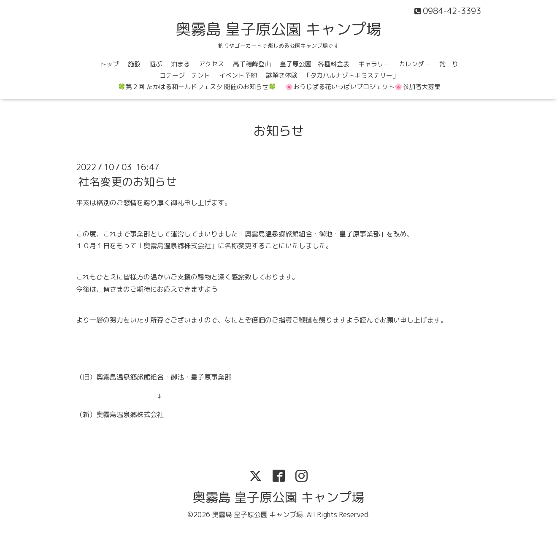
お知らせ (278, 131)
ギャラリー (374, 64)
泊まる (180, 64)
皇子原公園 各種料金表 (314, 64)
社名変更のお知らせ (127, 181)
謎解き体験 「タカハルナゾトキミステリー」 (332, 75)
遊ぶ (155, 64)
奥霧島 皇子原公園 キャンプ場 (278, 29)
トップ (109, 64)
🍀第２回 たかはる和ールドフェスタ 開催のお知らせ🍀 (197, 86)
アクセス (211, 64)
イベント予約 (238, 75)
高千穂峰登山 (252, 64)
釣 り (448, 64)
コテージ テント (185, 75)
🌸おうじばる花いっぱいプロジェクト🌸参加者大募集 (363, 86)
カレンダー (414, 64)
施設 (134, 64)
